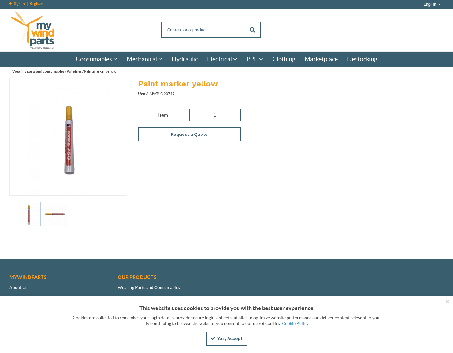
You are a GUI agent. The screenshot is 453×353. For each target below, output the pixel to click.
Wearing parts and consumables (38, 71)
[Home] (38, 29)
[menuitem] (96, 59)
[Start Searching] (253, 30)
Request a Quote (189, 134)
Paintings (74, 71)
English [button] (433, 4)
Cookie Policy (295, 323)
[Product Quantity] (215, 115)
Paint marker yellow (100, 71)
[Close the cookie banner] (447, 301)
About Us (18, 287)
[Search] (211, 30)
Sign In (17, 4)
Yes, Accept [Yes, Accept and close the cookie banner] (226, 338)
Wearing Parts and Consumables (149, 287)
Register (36, 4)
